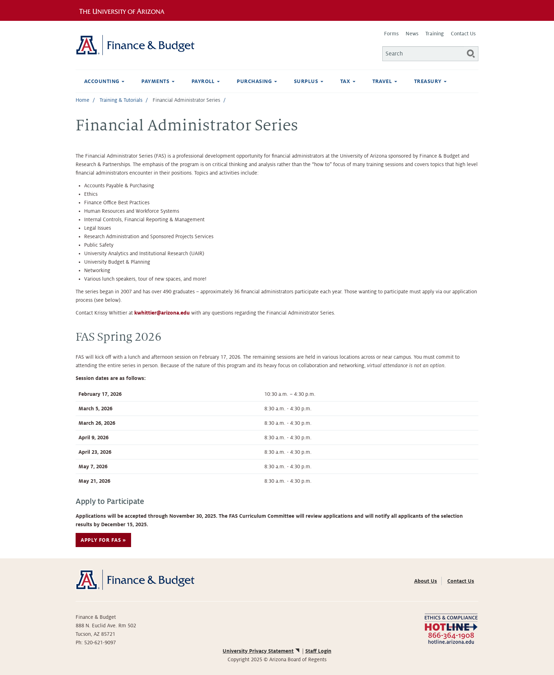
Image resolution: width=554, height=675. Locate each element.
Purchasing (257, 81)
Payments (157, 81)
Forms (391, 33)
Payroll (205, 81)
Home (82, 100)
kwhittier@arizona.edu (162, 313)
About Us (425, 581)
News (412, 33)
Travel (384, 81)
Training (434, 33)
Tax (347, 81)
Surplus (308, 81)
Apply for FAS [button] (101, 540)
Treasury (430, 81)
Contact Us (463, 33)
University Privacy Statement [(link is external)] (261, 651)
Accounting (104, 81)
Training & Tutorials (121, 100)
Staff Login (318, 651)
